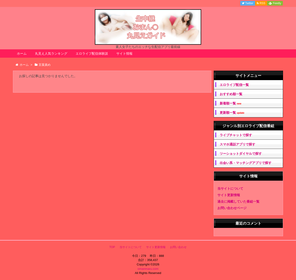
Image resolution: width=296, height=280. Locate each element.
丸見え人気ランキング (51, 53)
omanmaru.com (148, 269)
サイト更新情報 (228, 195)
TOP (112, 247)
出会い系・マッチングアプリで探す (245, 162)
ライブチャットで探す (236, 135)
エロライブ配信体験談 (92, 53)
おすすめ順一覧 (231, 94)
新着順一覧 (230, 103)
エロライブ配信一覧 (234, 84)
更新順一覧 (232, 112)
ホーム (22, 53)
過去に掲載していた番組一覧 (238, 201)
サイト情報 (124, 53)
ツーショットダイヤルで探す (241, 153)
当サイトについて (230, 188)
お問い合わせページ (232, 208)
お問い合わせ (178, 247)
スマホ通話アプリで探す (237, 144)
